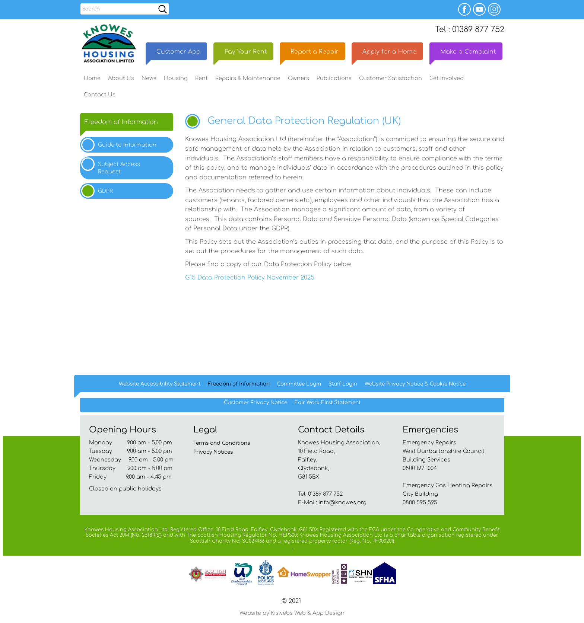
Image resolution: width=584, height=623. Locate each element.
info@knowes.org (342, 505)
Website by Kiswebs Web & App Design (292, 616)
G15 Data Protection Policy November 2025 (249, 280)
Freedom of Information (121, 124)
